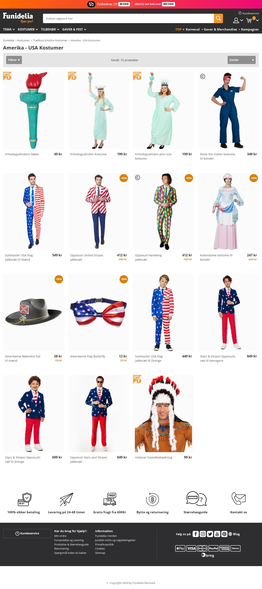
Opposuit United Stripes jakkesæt (86, 257)
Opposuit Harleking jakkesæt (148, 257)
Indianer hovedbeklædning (153, 457)
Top (178, 29)
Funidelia (8, 40)
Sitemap (100, 553)
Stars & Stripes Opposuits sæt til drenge (22, 459)
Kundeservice (27, 533)
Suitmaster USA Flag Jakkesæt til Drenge (149, 358)
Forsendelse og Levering (69, 540)
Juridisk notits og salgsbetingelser (115, 540)
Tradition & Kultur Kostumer (50, 40)
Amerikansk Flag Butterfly (87, 356)
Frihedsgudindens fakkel (22, 154)
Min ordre (60, 536)
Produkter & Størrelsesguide (71, 544)
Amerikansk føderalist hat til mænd (22, 358)
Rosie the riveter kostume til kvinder (217, 156)
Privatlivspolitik (104, 544)
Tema (7, 29)
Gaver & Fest (72, 29)
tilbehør (48, 29)
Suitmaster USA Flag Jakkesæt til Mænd (19, 257)
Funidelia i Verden (106, 536)
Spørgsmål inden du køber (70, 553)
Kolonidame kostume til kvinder (216, 257)
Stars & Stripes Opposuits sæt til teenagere (217, 358)
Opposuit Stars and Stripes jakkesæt (88, 459)
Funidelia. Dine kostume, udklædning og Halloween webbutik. (18, 18)
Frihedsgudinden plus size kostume (153, 156)
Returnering (61, 548)
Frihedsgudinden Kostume (88, 154)
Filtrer (12, 60)
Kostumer (26, 29)
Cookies (100, 548)
